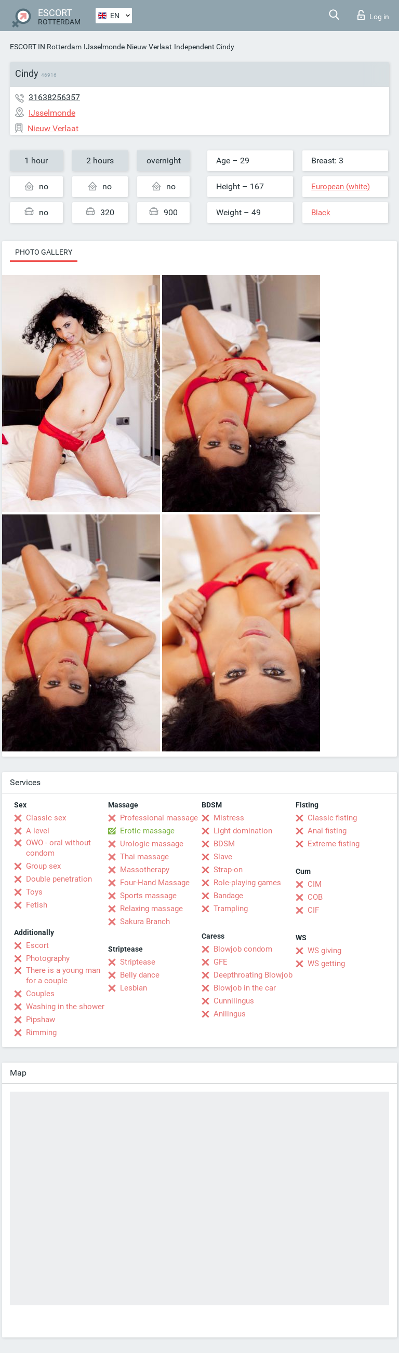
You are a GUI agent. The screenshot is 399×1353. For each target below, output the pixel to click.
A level (37, 830)
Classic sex (46, 817)
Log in (373, 15)
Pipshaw (40, 1019)
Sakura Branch (145, 921)
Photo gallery (43, 252)
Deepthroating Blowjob (253, 975)
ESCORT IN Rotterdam (46, 47)
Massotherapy (144, 869)
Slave (223, 856)
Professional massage (159, 817)
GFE (221, 962)
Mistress (229, 817)
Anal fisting (327, 830)
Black (320, 212)
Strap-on (228, 869)
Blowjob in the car (245, 988)
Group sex (43, 866)
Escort (37, 945)
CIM (315, 884)
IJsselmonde (104, 47)
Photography (48, 958)
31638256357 (54, 97)
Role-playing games (247, 882)
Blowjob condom (243, 949)
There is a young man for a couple (63, 975)
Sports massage (148, 895)
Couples (40, 993)
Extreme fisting (334, 843)
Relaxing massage (151, 908)
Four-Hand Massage (155, 882)
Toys (34, 892)
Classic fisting (332, 817)
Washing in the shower (65, 1006)
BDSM (224, 843)
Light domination (243, 830)
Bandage (228, 895)
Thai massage (144, 856)
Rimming (41, 1032)
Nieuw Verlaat (149, 47)
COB (315, 897)
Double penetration (59, 879)
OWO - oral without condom (58, 848)
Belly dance (139, 975)
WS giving (324, 950)
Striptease (137, 962)
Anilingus (230, 1014)
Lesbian (133, 988)
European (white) (340, 186)
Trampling (231, 908)
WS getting (326, 963)
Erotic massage (147, 830)
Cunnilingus (234, 1001)
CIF (313, 910)
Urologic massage (151, 843)
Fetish (36, 905)
